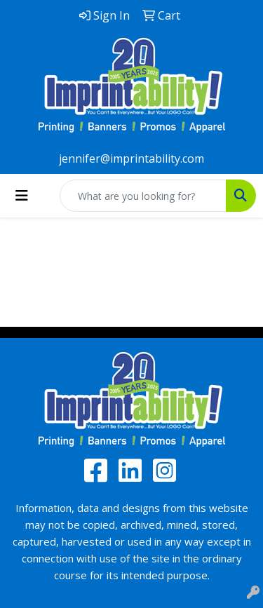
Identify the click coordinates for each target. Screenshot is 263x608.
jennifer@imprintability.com (131, 158)
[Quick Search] (143, 196)
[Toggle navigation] (21, 195)
